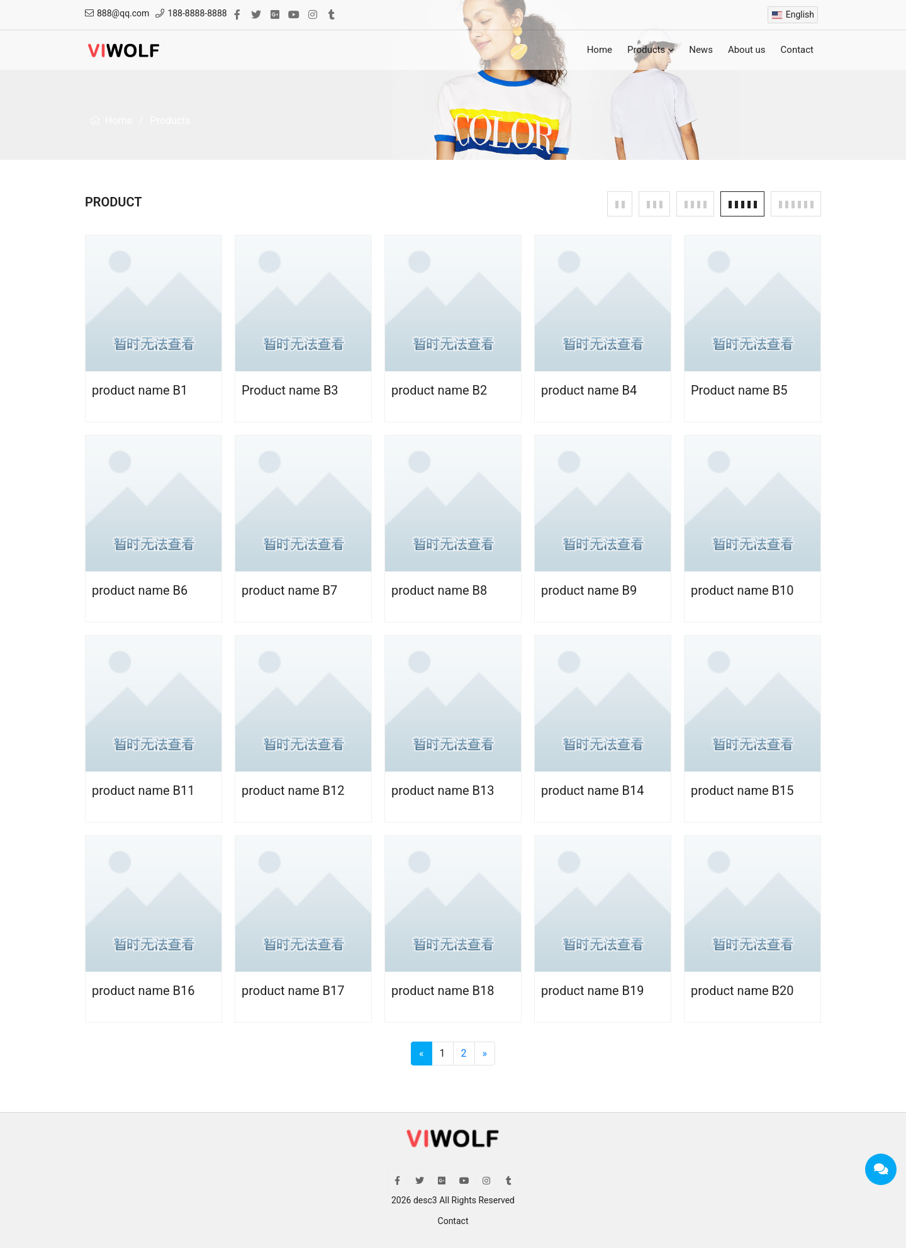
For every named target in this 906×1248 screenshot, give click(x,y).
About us (747, 49)
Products (650, 49)
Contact (797, 49)
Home (599, 49)
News (701, 49)
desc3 (425, 1200)
